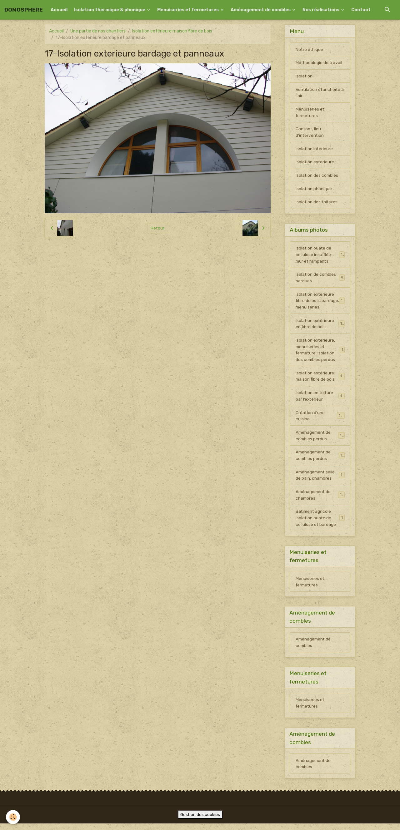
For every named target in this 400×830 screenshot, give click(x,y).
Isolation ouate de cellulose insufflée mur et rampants (320, 256)
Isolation (304, 76)
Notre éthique (310, 49)
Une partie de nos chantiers (98, 31)
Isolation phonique (314, 190)
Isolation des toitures (317, 203)
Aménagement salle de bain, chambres (320, 479)
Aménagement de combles (261, 9)
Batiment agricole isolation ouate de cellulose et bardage (320, 522)
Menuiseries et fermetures (188, 9)
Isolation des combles (317, 176)
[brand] (23, 10)
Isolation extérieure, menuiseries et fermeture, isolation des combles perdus (321, 352)
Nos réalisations (321, 9)
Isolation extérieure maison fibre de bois (172, 31)
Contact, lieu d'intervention (310, 133)
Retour (158, 228)
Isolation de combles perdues (320, 279)
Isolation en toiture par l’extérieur (320, 399)
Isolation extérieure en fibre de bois (320, 326)
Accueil (59, 9)
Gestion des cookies (200, 821)
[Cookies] (13, 817)
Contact (361, 9)
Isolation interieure (314, 149)
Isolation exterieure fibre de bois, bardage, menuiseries (320, 303)
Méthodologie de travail (319, 63)
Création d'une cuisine (320, 419)
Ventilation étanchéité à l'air (319, 93)
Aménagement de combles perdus (320, 439)
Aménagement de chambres (320, 499)
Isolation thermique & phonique (110, 9)
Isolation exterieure (315, 163)
